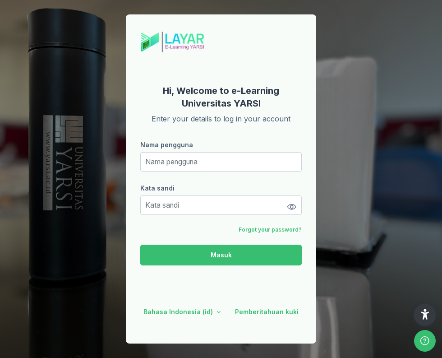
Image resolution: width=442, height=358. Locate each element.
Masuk (221, 255)
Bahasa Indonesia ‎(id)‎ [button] (179, 312)
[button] (425, 314)
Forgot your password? (270, 229)
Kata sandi (157, 188)
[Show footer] (425, 341)
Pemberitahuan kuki (267, 312)
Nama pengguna (166, 145)
